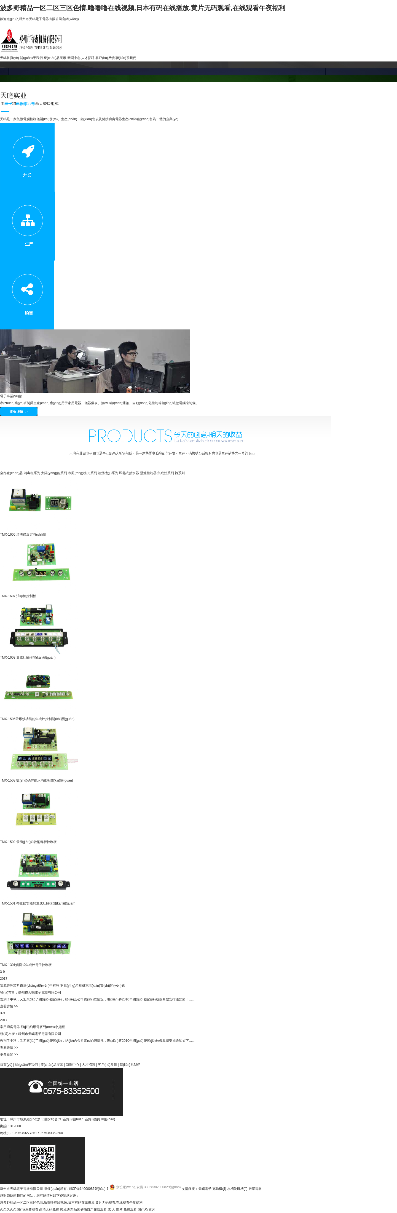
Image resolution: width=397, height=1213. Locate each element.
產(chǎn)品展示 (55, 58)
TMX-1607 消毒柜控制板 (18, 596)
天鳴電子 (204, 1189)
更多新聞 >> (9, 1054)
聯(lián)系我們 (126, 58)
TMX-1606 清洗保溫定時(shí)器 (23, 534)
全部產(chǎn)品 (11, 473)
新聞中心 (74, 58)
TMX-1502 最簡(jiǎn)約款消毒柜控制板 (28, 842)
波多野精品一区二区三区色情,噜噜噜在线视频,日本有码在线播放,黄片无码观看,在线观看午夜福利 (142, 8)
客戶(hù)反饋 (104, 58)
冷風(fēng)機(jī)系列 (82, 473)
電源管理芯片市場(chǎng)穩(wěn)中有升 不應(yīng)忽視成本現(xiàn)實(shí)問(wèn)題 (62, 985)
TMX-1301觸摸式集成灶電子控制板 (26, 965)
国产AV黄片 (146, 1209)
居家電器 (255, 1189)
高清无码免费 (49, 1209)
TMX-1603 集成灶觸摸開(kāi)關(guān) (27, 657)
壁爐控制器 (148, 473)
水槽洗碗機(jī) (237, 1189)
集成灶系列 (165, 473)
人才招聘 (88, 58)
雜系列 (180, 473)
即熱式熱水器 (129, 473)
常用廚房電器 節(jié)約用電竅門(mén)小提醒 (32, 1027)
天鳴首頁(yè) (9, 58)
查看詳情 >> (9, 1006)
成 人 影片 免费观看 (122, 1209)
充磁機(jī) (219, 1189)
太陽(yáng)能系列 (54, 473)
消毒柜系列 (32, 473)
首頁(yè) (6, 1065)
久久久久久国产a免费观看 (19, 1209)
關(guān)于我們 (31, 58)
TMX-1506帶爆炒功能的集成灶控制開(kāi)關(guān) (37, 719)
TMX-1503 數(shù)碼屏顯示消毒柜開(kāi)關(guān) (36, 780)
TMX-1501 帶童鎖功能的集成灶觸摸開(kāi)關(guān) (37, 903)
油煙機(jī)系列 (108, 473)
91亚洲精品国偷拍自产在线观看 (83, 1209)
